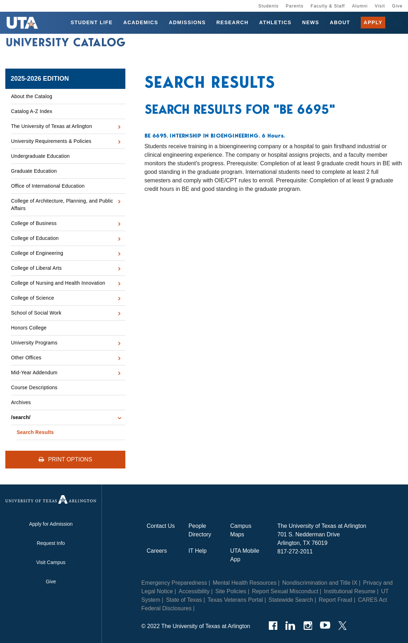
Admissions (187, 23)
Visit (380, 6)
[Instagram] (308, 625)
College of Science (32, 298)
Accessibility (194, 591)
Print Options (65, 459)
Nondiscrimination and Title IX (320, 583)
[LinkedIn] (290, 625)
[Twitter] (342, 625)
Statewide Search (290, 600)
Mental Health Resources (245, 583)
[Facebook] (273, 625)
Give (397, 6)
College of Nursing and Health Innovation (58, 283)
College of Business (34, 223)
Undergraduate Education (40, 156)
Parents (295, 6)
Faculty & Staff (328, 6)
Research (232, 23)
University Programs (34, 342)
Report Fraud (335, 600)
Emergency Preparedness (174, 583)
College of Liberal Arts (36, 268)
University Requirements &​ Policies (51, 141)
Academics (140, 23)
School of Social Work (36, 313)
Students (268, 6)
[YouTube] (325, 625)
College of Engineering (37, 253)
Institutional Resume (349, 591)
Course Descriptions (34, 387)
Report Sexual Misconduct (285, 591)
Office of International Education (48, 186)
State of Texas (184, 600)
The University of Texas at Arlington (51, 126)
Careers (157, 551)
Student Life (92, 23)
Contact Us (161, 526)
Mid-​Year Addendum (34, 372)
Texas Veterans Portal (235, 600)
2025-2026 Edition (40, 78)
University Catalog (66, 43)
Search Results (35, 432)
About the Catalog (31, 96)
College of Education (35, 238)
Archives (21, 402)
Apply (373, 23)
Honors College (29, 328)
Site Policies (230, 591)
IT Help (198, 551)
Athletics (275, 23)
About (340, 23)
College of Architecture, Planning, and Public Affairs (62, 204)
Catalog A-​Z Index (31, 111)
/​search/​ (21, 417)
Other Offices (26, 357)
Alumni (360, 6)
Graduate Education (34, 171)
